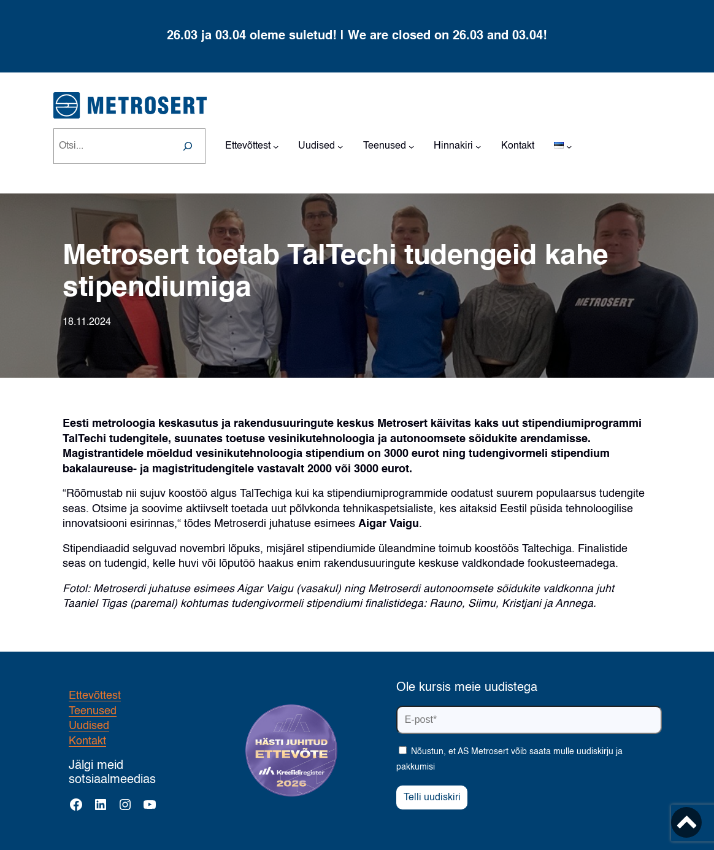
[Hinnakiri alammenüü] (478, 146)
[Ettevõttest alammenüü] (275, 146)
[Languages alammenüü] (569, 146)
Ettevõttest (95, 696)
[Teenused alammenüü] (411, 146)
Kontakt (87, 741)
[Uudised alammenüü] (340, 146)
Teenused (93, 711)
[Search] (187, 146)
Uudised (89, 726)
